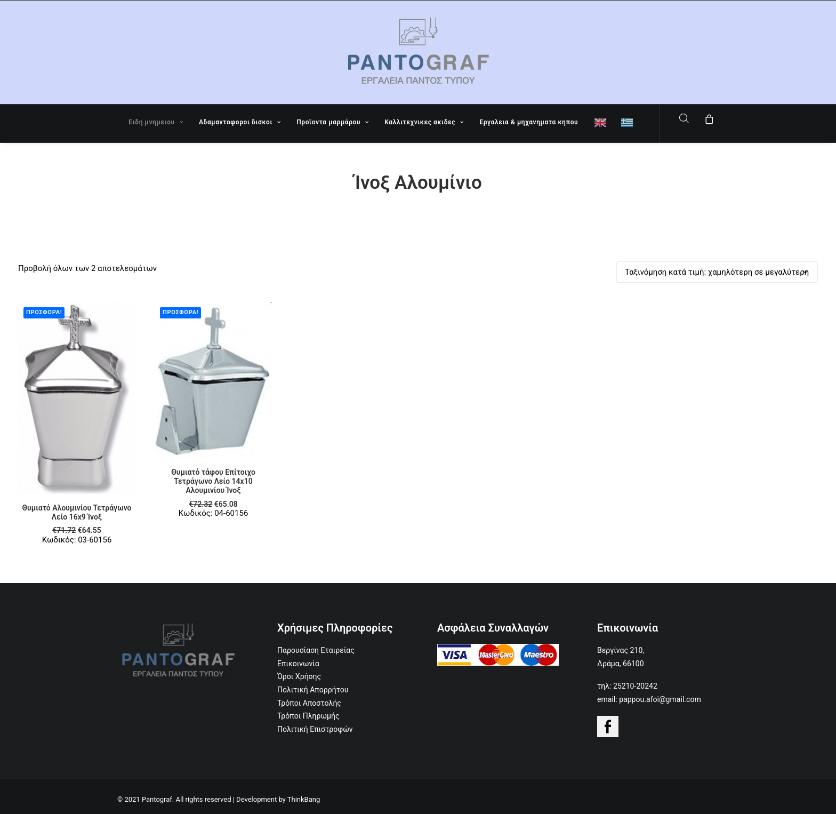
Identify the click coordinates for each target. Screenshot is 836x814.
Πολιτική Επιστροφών (315, 729)
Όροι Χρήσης (299, 676)
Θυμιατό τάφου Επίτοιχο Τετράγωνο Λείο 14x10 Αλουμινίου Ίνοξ (213, 481)
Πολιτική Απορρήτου (313, 689)
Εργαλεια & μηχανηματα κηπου (528, 122)
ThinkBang (303, 799)
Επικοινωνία (298, 663)
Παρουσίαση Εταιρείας (316, 650)
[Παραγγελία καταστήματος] (717, 272)
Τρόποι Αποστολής (309, 703)
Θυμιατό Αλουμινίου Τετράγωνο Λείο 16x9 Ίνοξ (77, 512)
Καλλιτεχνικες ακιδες (423, 122)
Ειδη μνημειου (155, 122)
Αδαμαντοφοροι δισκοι (240, 122)
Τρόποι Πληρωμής (308, 716)
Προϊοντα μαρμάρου (332, 122)
